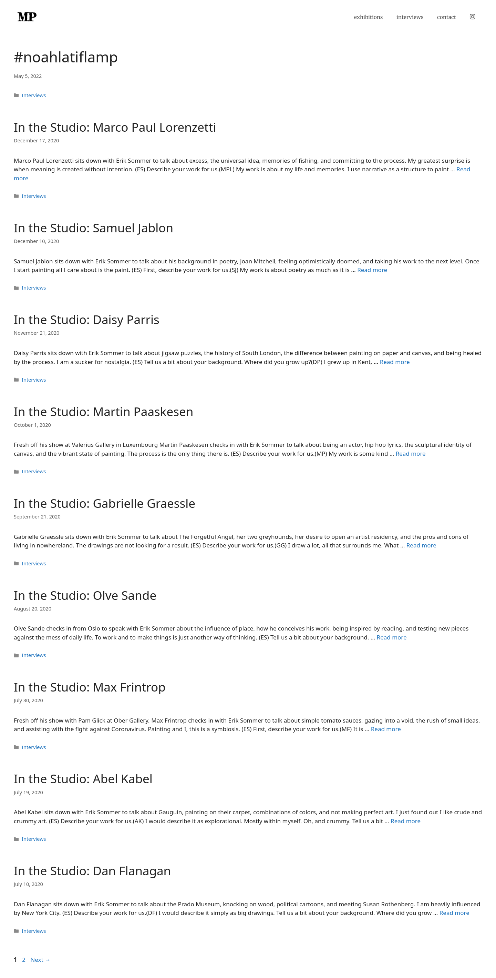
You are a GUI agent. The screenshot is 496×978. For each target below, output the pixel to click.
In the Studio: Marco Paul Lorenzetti (115, 127)
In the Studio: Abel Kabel (83, 778)
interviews (409, 17)
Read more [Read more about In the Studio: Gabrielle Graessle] (421, 545)
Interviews (34, 95)
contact (446, 17)
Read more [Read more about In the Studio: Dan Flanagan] (454, 913)
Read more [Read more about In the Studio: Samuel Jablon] (372, 270)
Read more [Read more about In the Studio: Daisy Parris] (395, 362)
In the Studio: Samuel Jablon (93, 228)
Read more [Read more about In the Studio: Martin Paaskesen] (411, 453)
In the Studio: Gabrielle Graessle (104, 503)
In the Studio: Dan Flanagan (92, 871)
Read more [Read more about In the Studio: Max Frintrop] (386, 729)
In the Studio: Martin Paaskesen (103, 411)
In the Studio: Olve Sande (85, 595)
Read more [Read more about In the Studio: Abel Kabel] (406, 821)
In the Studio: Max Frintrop (90, 687)
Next (40, 960)
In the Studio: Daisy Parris (86, 319)
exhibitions (368, 17)
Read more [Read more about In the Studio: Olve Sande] (392, 637)
